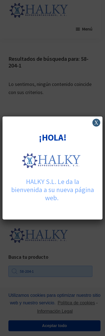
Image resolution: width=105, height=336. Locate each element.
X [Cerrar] (96, 123)
